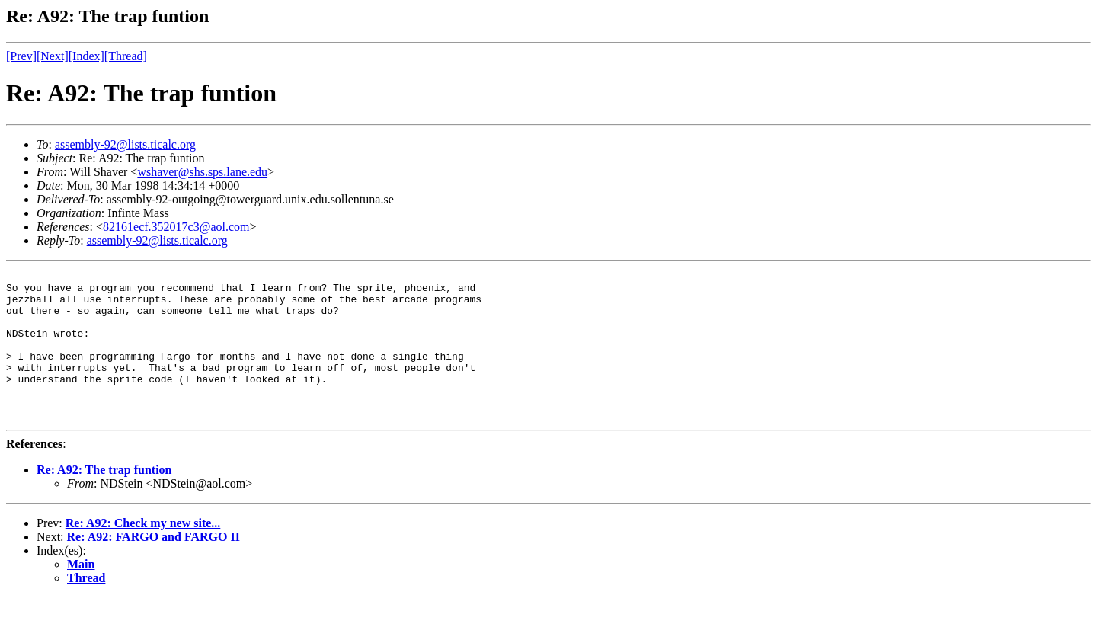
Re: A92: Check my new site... (143, 552)
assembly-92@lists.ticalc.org (125, 144)
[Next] (53, 56)
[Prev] (21, 56)
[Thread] (125, 56)
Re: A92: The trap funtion (104, 499)
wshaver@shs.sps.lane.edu (202, 171)
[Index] (86, 56)
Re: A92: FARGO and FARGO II (153, 566)
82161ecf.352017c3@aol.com (176, 226)
